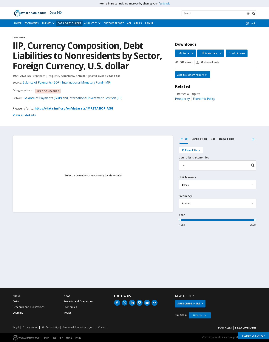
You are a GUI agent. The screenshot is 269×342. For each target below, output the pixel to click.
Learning (18, 312)
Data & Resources (69, 23)
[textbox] (183, 165)
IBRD (47, 338)
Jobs (92, 327)
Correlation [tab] (199, 139)
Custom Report (113, 23)
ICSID (78, 338)
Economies (31, 23)
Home (17, 23)
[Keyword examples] (219, 13)
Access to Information (74, 327)
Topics (68, 312)
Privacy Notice (30, 327)
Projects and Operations (78, 301)
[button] (192, 74)
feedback (164, 3)
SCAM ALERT (225, 327)
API (129, 23)
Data (16, 301)
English (197, 315)
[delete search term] (248, 13)
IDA (54, 338)
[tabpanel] (217, 185)
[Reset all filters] (191, 150)
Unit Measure (187, 177)
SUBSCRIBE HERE (188, 303)
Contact (102, 327)
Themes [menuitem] (47, 23)
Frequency (185, 196)
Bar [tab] (213, 139)
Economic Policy (204, 99)
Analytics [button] (91, 23)
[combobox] (217, 165)
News (67, 296)
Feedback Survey (253, 335)
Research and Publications (28, 307)
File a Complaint (245, 327)
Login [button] (250, 23)
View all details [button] (24, 115)
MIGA (69, 338)
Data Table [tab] (226, 139)
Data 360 (56, 12)
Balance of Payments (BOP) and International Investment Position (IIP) (73, 98)
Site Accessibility (50, 327)
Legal (16, 327)
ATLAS (138, 23)
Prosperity (182, 99)
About (149, 23)
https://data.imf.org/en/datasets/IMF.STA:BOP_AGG (74, 108)
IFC (61, 338)
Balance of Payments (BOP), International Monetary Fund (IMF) (66, 82)
